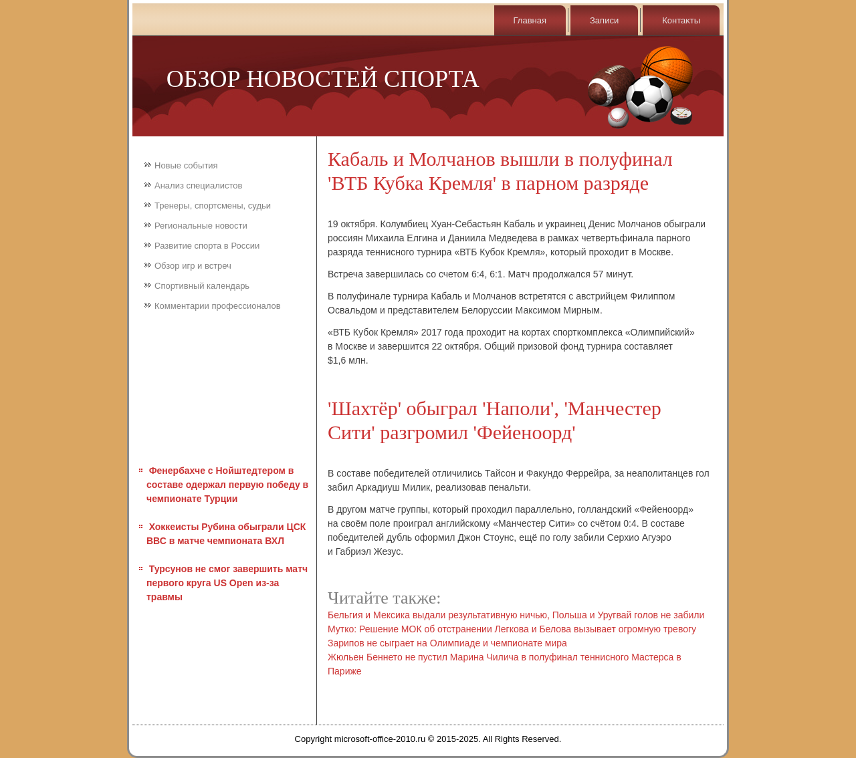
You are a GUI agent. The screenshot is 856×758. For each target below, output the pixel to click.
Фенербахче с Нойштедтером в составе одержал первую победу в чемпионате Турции (227, 484)
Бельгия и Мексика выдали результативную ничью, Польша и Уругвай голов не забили (516, 615)
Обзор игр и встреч (192, 266)
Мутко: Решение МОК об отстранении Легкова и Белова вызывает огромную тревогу (512, 629)
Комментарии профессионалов (217, 306)
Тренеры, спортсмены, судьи (212, 206)
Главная (530, 20)
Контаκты (681, 20)
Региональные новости (200, 226)
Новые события (186, 165)
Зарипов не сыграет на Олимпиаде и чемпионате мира (447, 643)
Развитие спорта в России (206, 246)
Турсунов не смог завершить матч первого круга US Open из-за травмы (227, 582)
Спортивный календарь (201, 286)
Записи (604, 20)
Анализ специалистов (198, 185)
